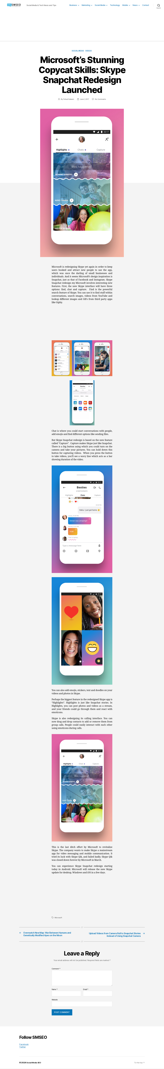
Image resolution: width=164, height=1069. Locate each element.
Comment (56, 969)
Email (85, 990)
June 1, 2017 (84, 99)
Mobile (125, 5)
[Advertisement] (82, 26)
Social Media (100, 5)
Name (54, 990)
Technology (115, 5)
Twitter (22, 1047)
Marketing (86, 5)
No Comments (100, 99)
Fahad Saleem (68, 99)
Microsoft (58, 918)
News (135, 5)
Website (55, 1000)
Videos (89, 51)
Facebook (24, 1045)
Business (73, 5)
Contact (145, 5)
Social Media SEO (34, 1063)
